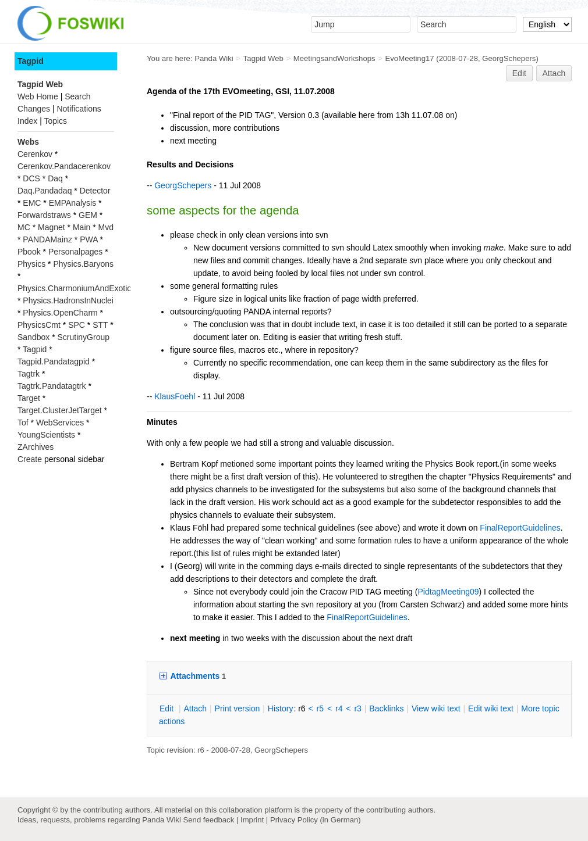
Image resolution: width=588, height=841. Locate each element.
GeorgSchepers (509, 58)
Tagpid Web (263, 58)
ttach (195, 708)
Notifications (78, 108)
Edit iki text (490, 708)
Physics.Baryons (83, 264)
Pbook (29, 251)
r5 (320, 708)
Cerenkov (34, 154)
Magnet (51, 227)
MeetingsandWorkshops (334, 58)
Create (29, 459)
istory (280, 708)
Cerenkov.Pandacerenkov (64, 166)
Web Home (37, 96)
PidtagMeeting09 (448, 591)
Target (28, 398)
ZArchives (35, 447)
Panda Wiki (213, 58)
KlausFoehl (174, 396)
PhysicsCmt (39, 325)
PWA (89, 239)
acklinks (386, 708)
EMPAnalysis (72, 202)
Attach (554, 73)
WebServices (60, 422)
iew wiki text (436, 708)
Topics (55, 121)
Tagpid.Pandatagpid (53, 361)
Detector (95, 190)
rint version (237, 708)
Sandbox (33, 337)
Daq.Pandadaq (44, 190)
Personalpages (75, 251)
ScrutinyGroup (83, 337)
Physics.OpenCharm (60, 312)
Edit (519, 73)
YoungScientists (46, 434)
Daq (55, 178)
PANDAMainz (47, 239)
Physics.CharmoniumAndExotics (76, 288)
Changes (33, 108)
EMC (32, 202)
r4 (338, 708)
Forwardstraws (44, 215)
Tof (23, 422)
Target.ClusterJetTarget (59, 410)
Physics (31, 264)
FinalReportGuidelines (520, 527)
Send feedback (208, 819)
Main (81, 227)
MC (23, 227)
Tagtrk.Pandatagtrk (51, 386)
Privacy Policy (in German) (315, 819)
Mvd (106, 227)
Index (27, 121)
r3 (357, 708)
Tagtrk (28, 373)
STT (100, 325)
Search (77, 96)
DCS (31, 178)
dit (168, 708)
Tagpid (30, 61)
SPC (76, 325)
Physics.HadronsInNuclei (68, 300)
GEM (88, 215)
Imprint (252, 819)
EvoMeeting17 (409, 58)
